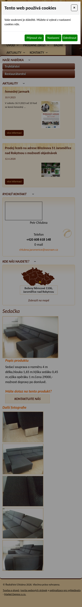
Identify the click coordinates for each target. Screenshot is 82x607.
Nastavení (53, 38)
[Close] (74, 7)
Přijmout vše (34, 38)
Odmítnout (69, 38)
